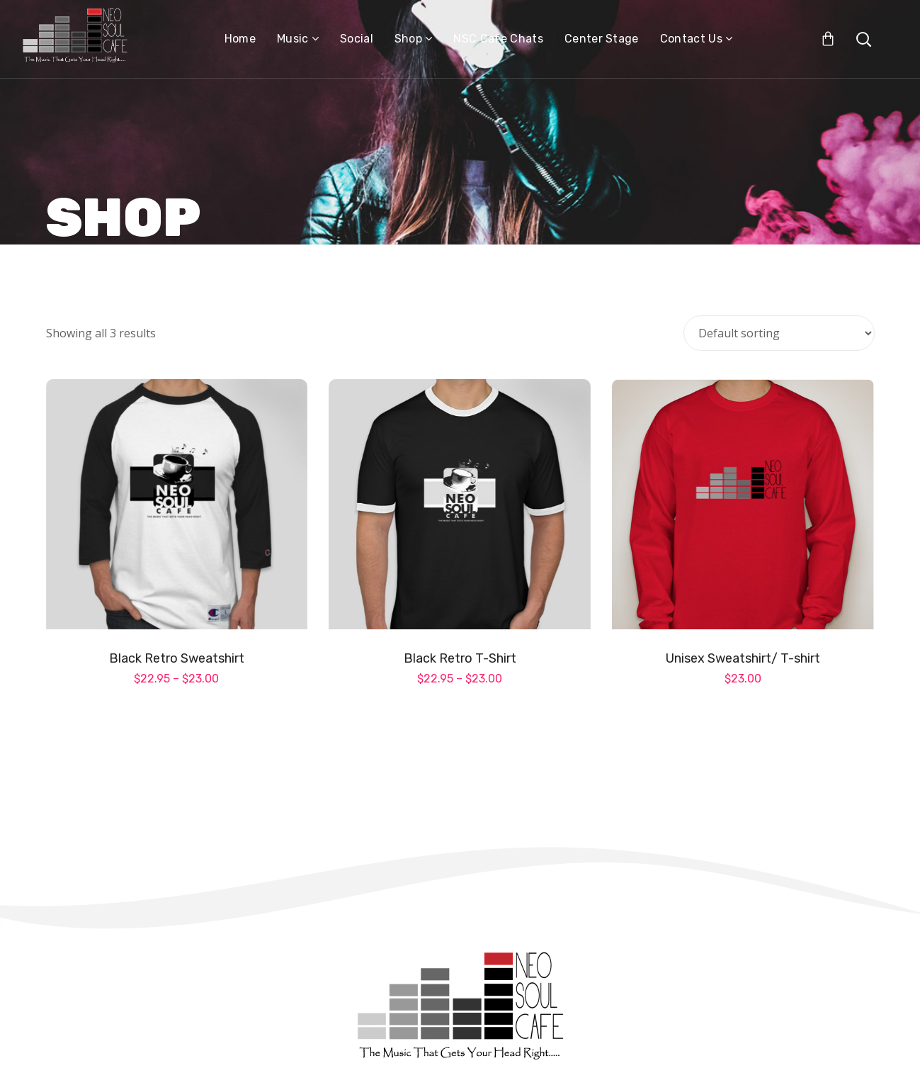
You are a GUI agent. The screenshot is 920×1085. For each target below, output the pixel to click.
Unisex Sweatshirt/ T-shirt (743, 658)
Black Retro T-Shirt (460, 658)
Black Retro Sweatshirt (176, 658)
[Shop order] (779, 333)
